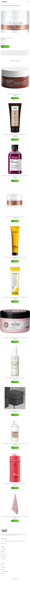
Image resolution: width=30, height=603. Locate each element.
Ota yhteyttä (3, 567)
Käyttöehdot (3, 569)
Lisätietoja (5, 46)
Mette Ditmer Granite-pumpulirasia (15, 410)
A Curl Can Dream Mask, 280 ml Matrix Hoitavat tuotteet (15, 257)
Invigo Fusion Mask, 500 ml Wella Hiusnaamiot (15, 216)
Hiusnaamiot (11, 37)
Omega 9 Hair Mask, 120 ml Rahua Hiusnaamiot (15, 377)
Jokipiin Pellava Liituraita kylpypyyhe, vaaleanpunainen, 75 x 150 (15, 516)
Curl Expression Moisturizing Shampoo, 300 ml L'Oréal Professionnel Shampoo (15, 176)
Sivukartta (2, 573)
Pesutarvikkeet (3, 549)
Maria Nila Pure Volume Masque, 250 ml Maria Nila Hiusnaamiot (15, 337)
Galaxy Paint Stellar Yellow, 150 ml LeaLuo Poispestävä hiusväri (15, 297)
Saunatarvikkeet (4, 555)
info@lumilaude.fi (4, 543)
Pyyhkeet (2, 551)
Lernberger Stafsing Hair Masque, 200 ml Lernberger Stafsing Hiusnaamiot (15, 135)
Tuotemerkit (3, 558)
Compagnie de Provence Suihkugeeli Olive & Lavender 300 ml (15, 443)
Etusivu (2, 6)
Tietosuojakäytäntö (4, 571)
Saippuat (7, 37)
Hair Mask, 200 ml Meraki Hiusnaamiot (15, 94)
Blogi (2, 565)
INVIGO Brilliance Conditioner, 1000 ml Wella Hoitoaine (15, 483)
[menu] (28, 1)
